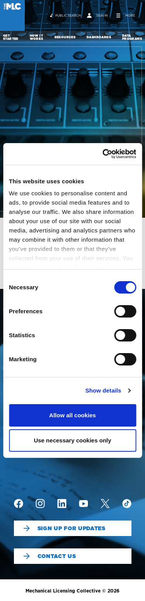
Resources (65, 37)
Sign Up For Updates (65, 528)
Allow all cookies (72, 415)
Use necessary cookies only (72, 440)
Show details (103, 390)
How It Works (36, 37)
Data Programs (132, 37)
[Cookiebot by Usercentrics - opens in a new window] (103, 154)
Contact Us (50, 556)
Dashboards (99, 37)
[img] (18, 503)
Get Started (11, 37)
